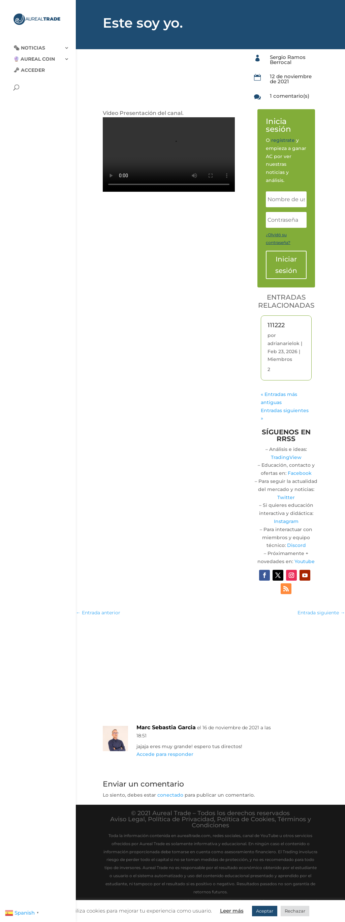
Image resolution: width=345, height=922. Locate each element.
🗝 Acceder (29, 65)
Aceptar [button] (264, 911)
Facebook (300, 473)
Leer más (232, 911)
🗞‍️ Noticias (29, 43)
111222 (276, 325)
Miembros (280, 359)
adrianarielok (284, 343)
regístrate (283, 140)
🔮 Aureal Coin (34, 54)
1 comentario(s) (289, 96)
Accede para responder (164, 754)
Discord (296, 545)
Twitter (286, 497)
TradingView (286, 457)
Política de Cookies (246, 819)
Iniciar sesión (286, 265)
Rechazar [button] (295, 911)
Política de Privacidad (181, 819)
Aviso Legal (127, 819)
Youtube (304, 561)
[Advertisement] (210, 671)
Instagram (286, 521)
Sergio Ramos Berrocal (288, 59)
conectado (170, 795)
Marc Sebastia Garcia (166, 727)
